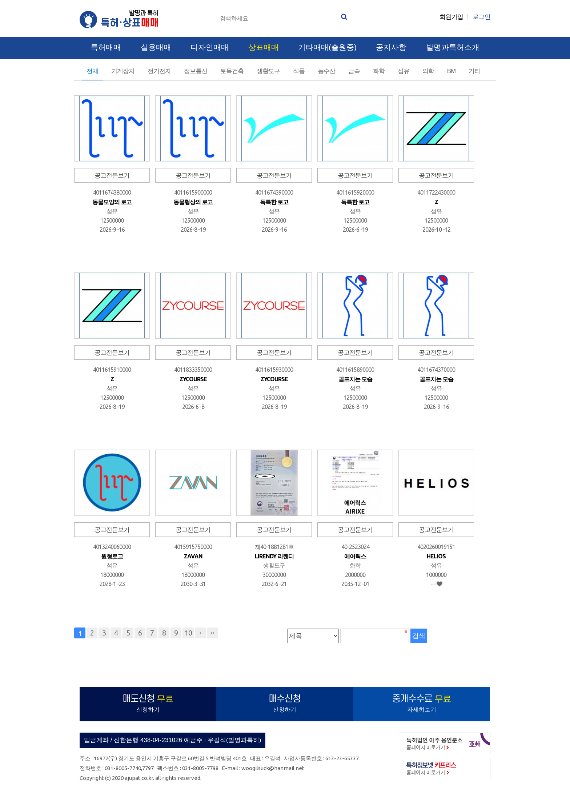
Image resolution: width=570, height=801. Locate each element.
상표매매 (263, 47)
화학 (379, 71)
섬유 (403, 71)
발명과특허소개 (452, 47)
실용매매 (156, 47)
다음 (200, 632)
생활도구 (268, 71)
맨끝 (212, 632)
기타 (474, 71)
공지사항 (391, 47)
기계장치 (123, 71)
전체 (92, 71)
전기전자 (159, 71)
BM (451, 71)
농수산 (326, 71)
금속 (354, 71)
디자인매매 (209, 47)
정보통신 (195, 71)
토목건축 (232, 71)
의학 (428, 71)
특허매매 (106, 47)
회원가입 (451, 16)
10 (188, 633)
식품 (299, 71)
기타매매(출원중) (327, 47)
